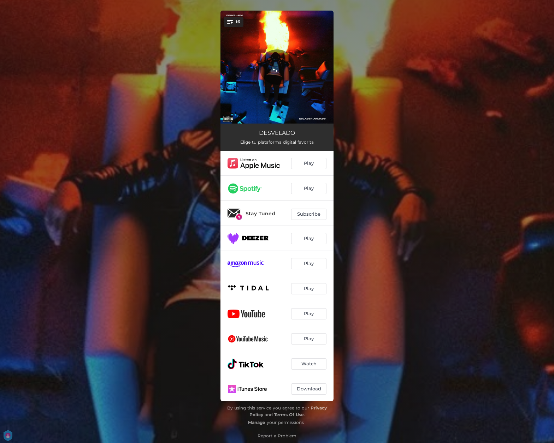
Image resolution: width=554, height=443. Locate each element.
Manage (256, 422)
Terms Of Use (289, 414)
